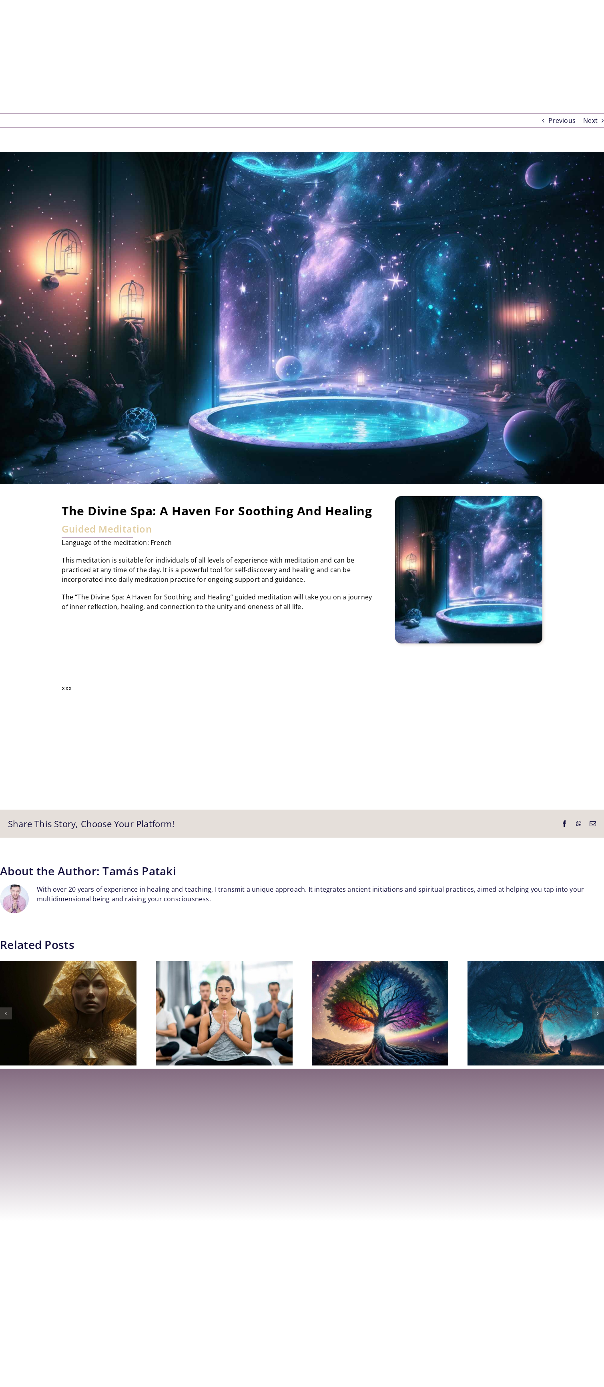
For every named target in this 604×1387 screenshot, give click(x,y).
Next (590, 120)
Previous (562, 120)
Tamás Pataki (139, 870)
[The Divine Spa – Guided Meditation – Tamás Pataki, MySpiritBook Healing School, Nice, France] (302, 318)
